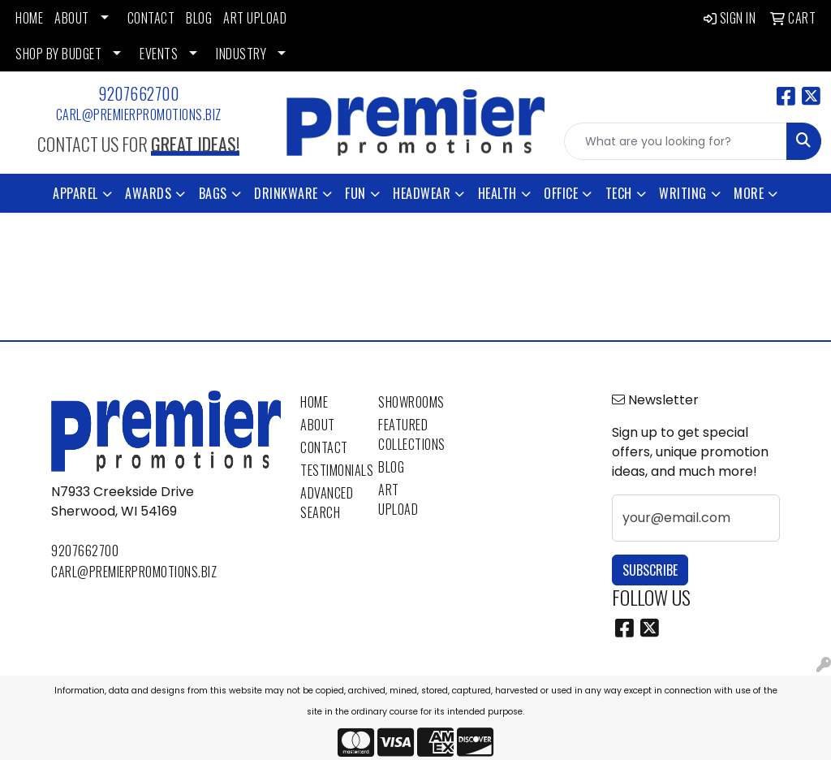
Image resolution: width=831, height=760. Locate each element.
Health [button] (497, 193)
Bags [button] (213, 193)
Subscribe (650, 570)
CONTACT (151, 18)
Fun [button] (355, 193)
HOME (29, 18)
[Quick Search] (675, 141)
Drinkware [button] (286, 193)
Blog (391, 467)
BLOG (199, 18)
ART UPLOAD (254, 18)
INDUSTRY (241, 53)
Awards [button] (148, 193)
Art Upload (398, 499)
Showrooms (407, 402)
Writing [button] (683, 193)
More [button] (749, 193)
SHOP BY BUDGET (58, 53)
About (317, 424)
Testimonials (329, 470)
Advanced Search (326, 502)
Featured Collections (407, 434)
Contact (324, 447)
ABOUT (71, 18)
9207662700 (138, 93)
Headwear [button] (421, 193)
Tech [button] (618, 193)
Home (314, 402)
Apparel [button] (75, 193)
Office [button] (561, 193)
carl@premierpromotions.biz (139, 114)
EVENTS (159, 53)
